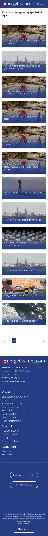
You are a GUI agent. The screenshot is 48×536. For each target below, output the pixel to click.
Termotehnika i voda (12, 403)
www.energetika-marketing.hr (17, 381)
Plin (4, 400)
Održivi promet (9, 417)
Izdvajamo (7, 437)
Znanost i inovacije (11, 420)
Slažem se (24, 529)
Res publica (8, 454)
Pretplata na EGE (24, 484)
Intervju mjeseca (10, 430)
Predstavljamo (9, 434)
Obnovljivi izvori (10, 407)
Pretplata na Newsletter (24, 475)
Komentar (7, 451)
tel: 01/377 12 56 (10, 374)
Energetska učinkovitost (14, 410)
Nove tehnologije (10, 441)
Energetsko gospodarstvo (15, 396)
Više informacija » (24, 523)
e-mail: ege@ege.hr (11, 377)
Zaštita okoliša (9, 413)
